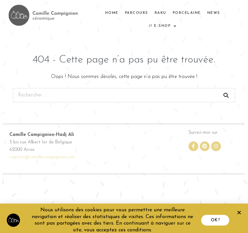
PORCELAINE (187, 11)
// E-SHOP (163, 24)
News (213, 11)
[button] (239, 215)
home (112, 11)
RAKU (160, 11)
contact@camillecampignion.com (42, 158)
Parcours (136, 11)
